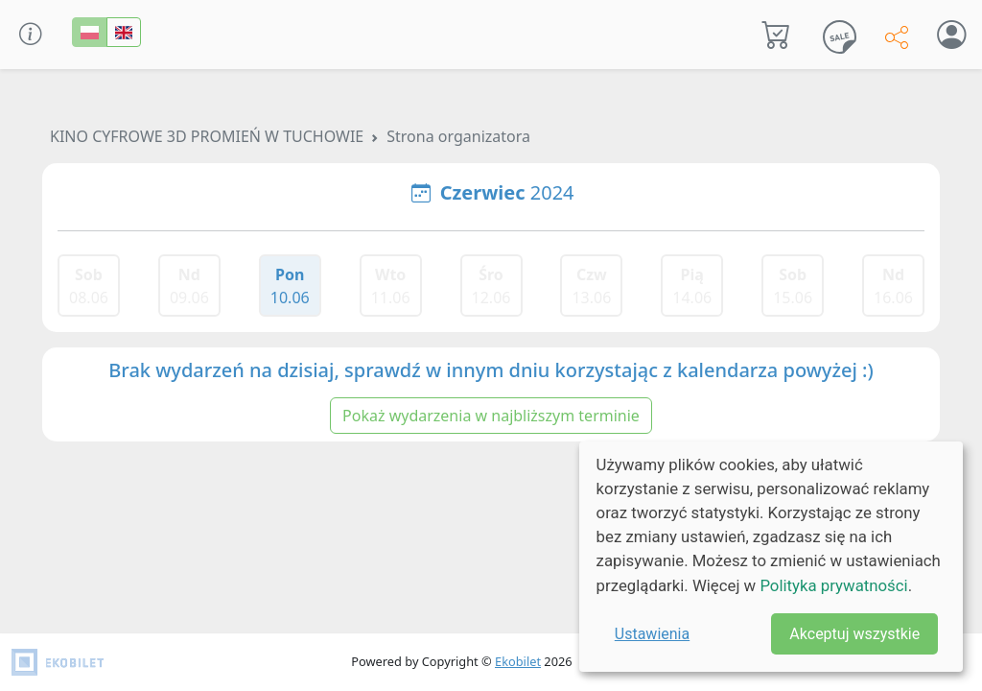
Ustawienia (652, 634)
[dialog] (771, 556)
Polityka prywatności (833, 585)
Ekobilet (518, 661)
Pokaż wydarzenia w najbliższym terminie (491, 415)
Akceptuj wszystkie (854, 634)
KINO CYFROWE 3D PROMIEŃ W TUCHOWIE (206, 136)
